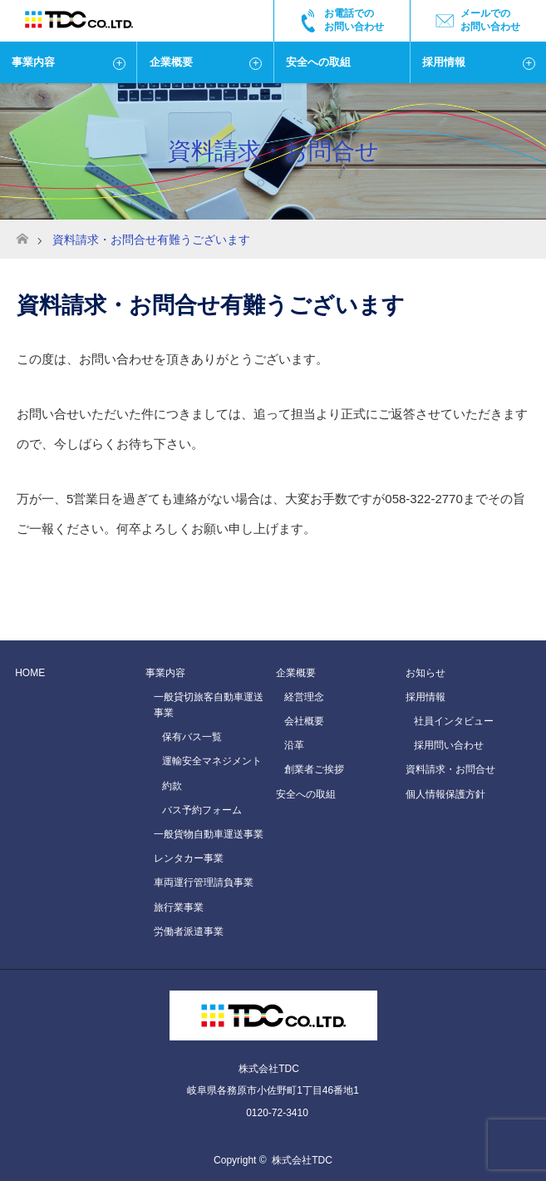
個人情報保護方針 (445, 794)
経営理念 (304, 697)
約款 (172, 786)
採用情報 (443, 62)
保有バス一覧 (192, 737)
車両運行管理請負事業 (203, 882)
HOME (30, 673)
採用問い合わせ (449, 745)
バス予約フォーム (202, 810)
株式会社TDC (302, 1160)
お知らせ (425, 673)
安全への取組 (318, 62)
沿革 (294, 745)
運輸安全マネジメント (212, 761)
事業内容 (33, 62)
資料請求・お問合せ (450, 769)
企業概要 (171, 62)
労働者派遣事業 (189, 931)
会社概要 (304, 721)
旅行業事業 (179, 907)
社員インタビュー (454, 721)
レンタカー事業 (189, 858)
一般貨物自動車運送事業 (208, 834)
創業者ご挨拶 (314, 769)
